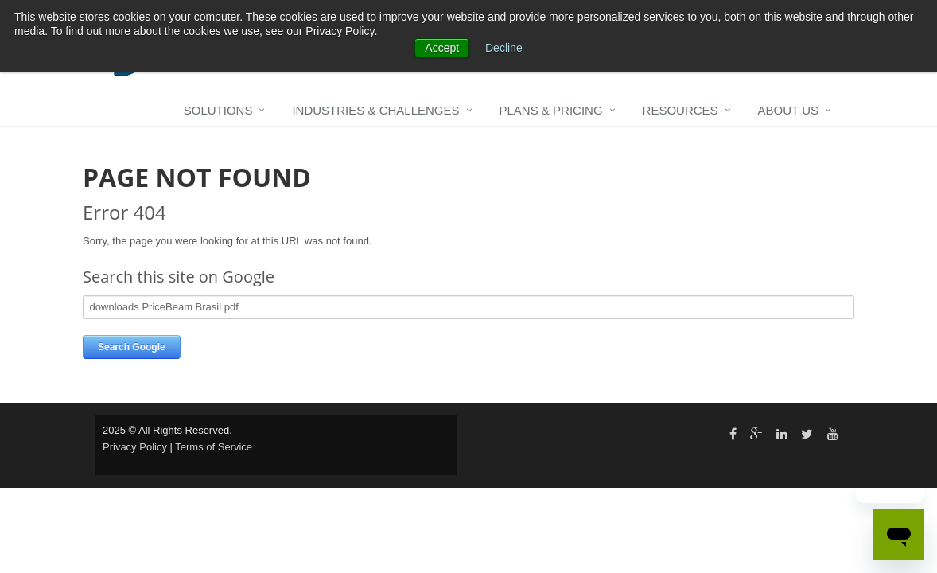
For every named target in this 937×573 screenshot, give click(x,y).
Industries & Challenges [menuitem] (375, 110)
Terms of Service (213, 447)
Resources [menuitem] (680, 110)
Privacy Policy (135, 447)
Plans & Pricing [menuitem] (551, 110)
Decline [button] (504, 47)
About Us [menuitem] (788, 110)
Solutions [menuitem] (218, 110)
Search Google (131, 347)
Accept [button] (442, 47)
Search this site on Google (178, 276)
